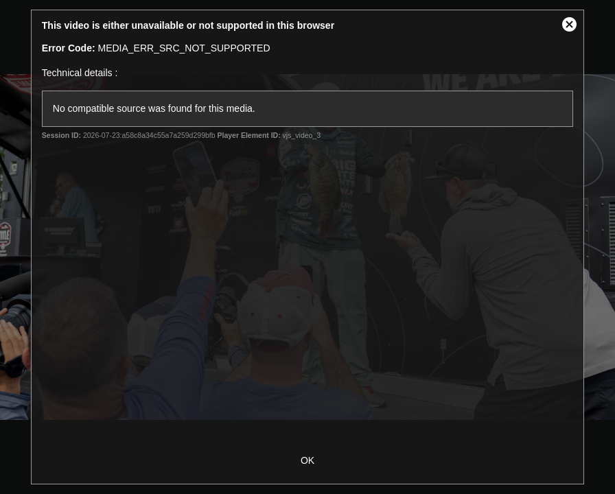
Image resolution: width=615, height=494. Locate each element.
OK (307, 460)
